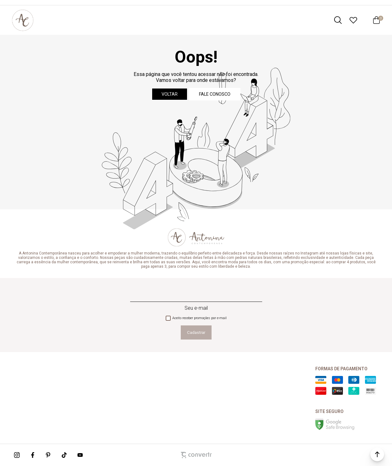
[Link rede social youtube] (80, 455)
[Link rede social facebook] (33, 455)
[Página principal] (23, 20)
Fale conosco (214, 94)
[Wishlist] (353, 20)
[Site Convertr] (196, 455)
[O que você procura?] (338, 20)
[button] (377, 454)
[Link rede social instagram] (17, 455)
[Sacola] (376, 20)
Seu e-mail (196, 308)
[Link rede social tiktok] (64, 455)
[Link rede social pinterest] (48, 455)
